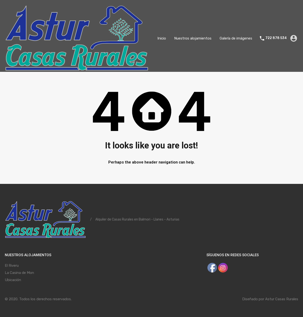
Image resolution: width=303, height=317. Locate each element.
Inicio (161, 38)
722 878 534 (276, 38)
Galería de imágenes (236, 38)
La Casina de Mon (19, 273)
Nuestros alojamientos (193, 38)
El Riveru (12, 265)
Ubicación (13, 280)
